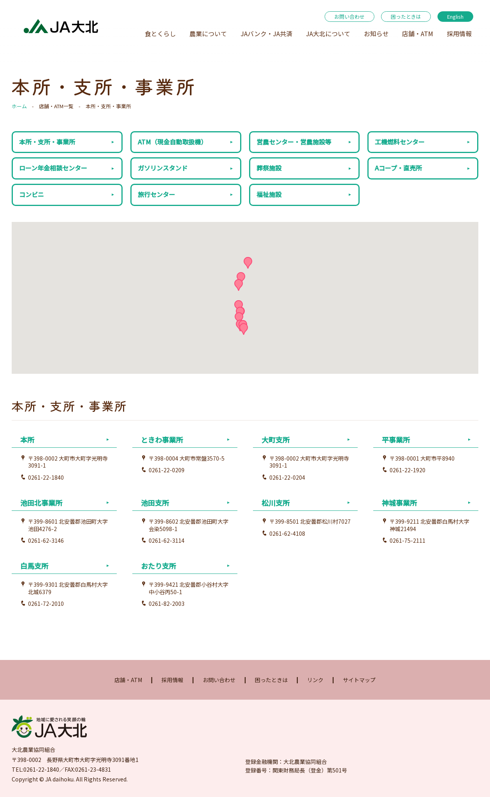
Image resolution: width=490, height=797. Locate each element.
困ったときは (406, 16)
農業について (208, 33)
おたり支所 (158, 566)
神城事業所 (399, 503)
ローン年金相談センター (53, 167)
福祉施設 (268, 194)
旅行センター (156, 194)
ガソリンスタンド (163, 167)
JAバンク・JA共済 (266, 33)
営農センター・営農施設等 (293, 141)
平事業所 (396, 440)
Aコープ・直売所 (398, 167)
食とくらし (160, 33)
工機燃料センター (400, 141)
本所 (27, 440)
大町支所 (276, 440)
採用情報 (459, 33)
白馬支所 (34, 566)
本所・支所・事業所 (47, 141)
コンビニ (31, 194)
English (455, 16)
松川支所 (276, 503)
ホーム (19, 106)
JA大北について (328, 33)
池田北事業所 (41, 503)
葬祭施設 (268, 167)
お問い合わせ (349, 16)
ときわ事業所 (162, 440)
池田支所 (155, 503)
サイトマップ (359, 680)
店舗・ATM (417, 33)
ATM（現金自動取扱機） (172, 141)
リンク (315, 680)
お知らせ (376, 33)
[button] (239, 318)
